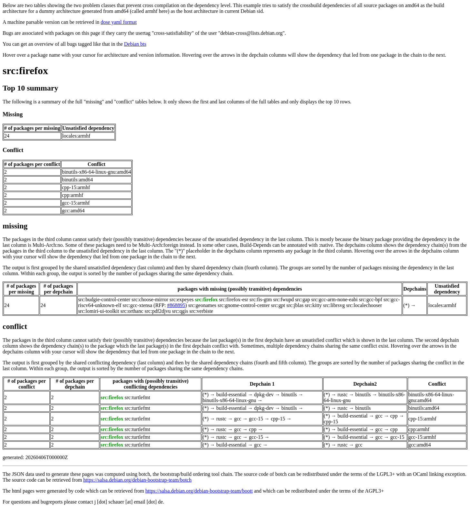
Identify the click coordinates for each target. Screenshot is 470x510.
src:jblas (295, 305)
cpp (394, 416)
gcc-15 (256, 418)
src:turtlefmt (137, 397)
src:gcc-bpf (370, 299)
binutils (289, 394)
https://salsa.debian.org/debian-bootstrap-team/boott (199, 491)
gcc (237, 418)
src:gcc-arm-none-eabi (334, 299)
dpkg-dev (264, 394)
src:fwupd (283, 299)
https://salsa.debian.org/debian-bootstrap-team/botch (137, 480)
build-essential (231, 394)
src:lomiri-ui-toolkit (98, 311)
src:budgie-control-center (104, 299)
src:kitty (313, 305)
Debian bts (135, 44)
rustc (342, 394)
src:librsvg (334, 305)
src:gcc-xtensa (137, 305)
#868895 (176, 305)
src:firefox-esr (233, 299)
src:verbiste (201, 311)
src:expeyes (182, 299)
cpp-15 (278, 418)
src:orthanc (131, 311)
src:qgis (180, 311)
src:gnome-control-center (244, 305)
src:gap (302, 299)
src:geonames (202, 305)
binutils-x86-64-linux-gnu (229, 400)
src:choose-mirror (150, 299)
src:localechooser (364, 305)
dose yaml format (119, 22)
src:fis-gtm (260, 299)
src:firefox (25, 70)
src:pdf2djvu (158, 311)
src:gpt (278, 305)
